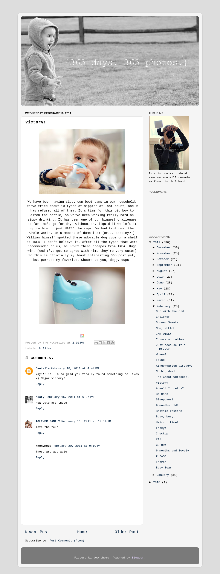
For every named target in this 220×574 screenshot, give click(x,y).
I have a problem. (171, 339)
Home (82, 532)
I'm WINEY (164, 334)
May (160, 288)
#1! (158, 439)
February (164, 306)
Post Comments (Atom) (66, 540)
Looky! (161, 428)
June (161, 282)
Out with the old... (172, 311)
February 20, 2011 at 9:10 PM (77, 446)
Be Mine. (163, 394)
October (164, 259)
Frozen (161, 462)
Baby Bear (164, 467)
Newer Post (37, 532)
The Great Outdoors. (172, 377)
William (45, 348)
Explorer (163, 317)
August (163, 271)
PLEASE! (162, 456)
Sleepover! (164, 399)
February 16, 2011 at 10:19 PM (86, 421)
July (161, 276)
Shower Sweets (167, 322)
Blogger (138, 557)
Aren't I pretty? (170, 388)
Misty (40, 397)
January (164, 475)
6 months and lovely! (173, 450)
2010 (157, 482)
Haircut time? (167, 422)
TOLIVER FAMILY (48, 421)
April (162, 294)
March (162, 300)
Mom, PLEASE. (166, 328)
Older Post (127, 532)
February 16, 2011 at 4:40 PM (75, 368)
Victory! (163, 382)
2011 (157, 242)
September (165, 265)
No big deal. (166, 371)
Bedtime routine (169, 411)
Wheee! (161, 354)
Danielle (43, 368)
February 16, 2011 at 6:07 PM (70, 397)
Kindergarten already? (174, 365)
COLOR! (161, 445)
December (164, 247)
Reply (40, 384)
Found (160, 360)
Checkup (162, 433)
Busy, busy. (165, 416)
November (164, 253)
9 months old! (167, 405)
